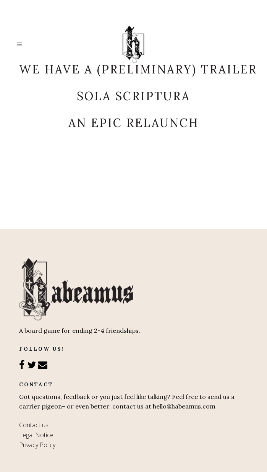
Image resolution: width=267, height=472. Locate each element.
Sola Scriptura (133, 96)
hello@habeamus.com (184, 406)
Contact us (34, 425)
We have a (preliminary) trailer (138, 69)
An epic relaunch (133, 123)
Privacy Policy (37, 445)
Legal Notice (36, 435)
